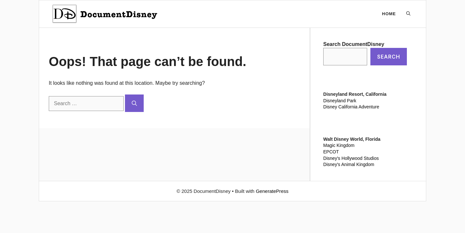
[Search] (134, 103)
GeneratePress (272, 191)
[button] (408, 14)
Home (389, 13)
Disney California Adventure (351, 106)
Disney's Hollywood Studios (351, 158)
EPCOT (331, 151)
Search (388, 56)
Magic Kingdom (339, 145)
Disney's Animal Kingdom (348, 164)
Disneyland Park (339, 100)
